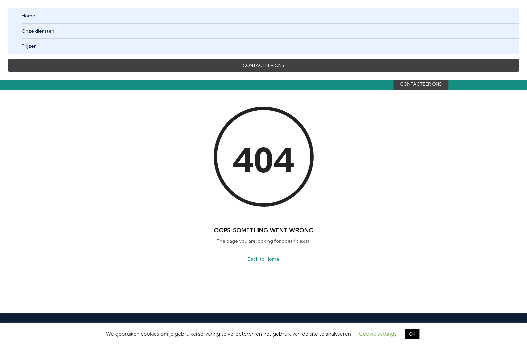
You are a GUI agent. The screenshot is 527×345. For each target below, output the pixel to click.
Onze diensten (38, 31)
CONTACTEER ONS (263, 65)
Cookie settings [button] (377, 334)
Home (28, 16)
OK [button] (412, 334)
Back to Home (263, 259)
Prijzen (29, 46)
